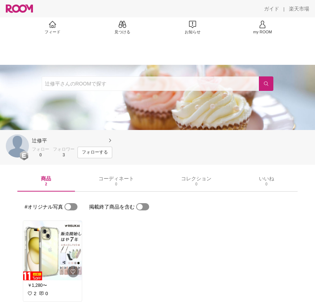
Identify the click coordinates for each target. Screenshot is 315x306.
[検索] (266, 83)
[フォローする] (94, 152)
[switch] (70, 206)
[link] (52, 250)
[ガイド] (271, 8)
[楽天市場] (299, 8)
